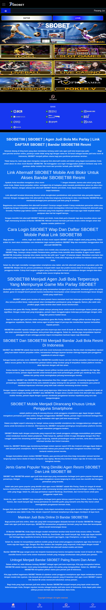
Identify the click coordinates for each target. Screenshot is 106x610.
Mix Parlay (8, 299)
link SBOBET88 (26, 479)
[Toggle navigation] (4, 4)
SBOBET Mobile (12, 413)
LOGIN (77, 18)
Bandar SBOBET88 (53, 182)
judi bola (18, 240)
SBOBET (93, 151)
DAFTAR (26, 18)
